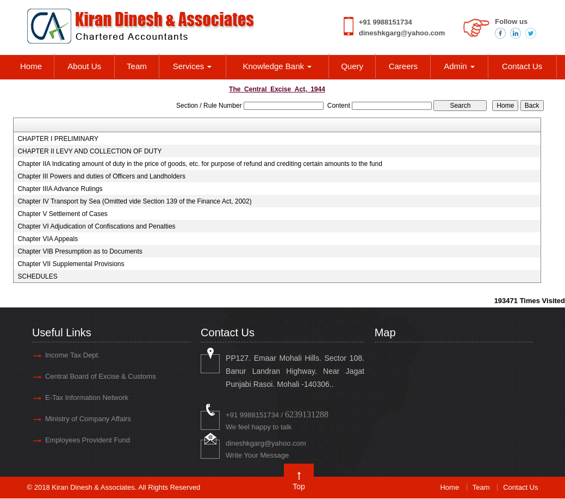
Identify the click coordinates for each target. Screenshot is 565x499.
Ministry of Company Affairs (88, 419)
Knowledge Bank (277, 66)
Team (137, 66)
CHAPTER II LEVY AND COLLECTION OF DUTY (89, 151)
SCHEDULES (37, 276)
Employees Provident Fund (87, 440)
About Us (84, 66)
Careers (403, 66)
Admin (459, 66)
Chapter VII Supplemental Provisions (70, 264)
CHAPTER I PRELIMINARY (57, 139)
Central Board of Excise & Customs (100, 376)
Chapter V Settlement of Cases (62, 214)
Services (192, 66)
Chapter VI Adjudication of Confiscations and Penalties (96, 226)
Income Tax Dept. (72, 355)
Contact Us (522, 66)
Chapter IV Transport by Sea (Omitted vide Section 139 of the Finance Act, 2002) (134, 201)
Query (352, 66)
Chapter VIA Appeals (47, 239)
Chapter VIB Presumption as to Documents (79, 251)
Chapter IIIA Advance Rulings (59, 189)
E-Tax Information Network (86, 397)
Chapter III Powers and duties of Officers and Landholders (101, 176)
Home (31, 66)
